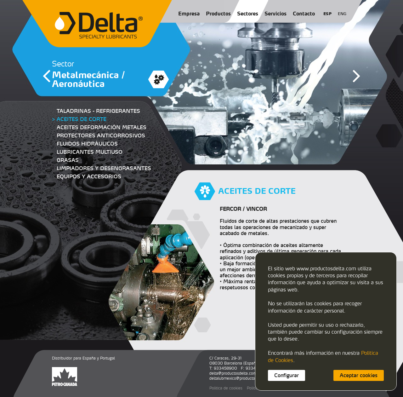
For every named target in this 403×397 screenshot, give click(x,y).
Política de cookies (225, 388)
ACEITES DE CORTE (81, 119)
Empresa (189, 13)
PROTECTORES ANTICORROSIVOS (101, 135)
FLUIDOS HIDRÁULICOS (87, 144)
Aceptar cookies (358, 375)
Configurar (286, 375)
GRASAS (68, 160)
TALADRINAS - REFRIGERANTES (98, 111)
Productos (218, 13)
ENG (342, 13)
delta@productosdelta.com (233, 373)
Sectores (247, 13)
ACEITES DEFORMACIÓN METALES (101, 127)
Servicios (275, 13)
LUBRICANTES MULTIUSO (89, 152)
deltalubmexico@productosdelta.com (242, 378)
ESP (327, 13)
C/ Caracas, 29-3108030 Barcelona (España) (234, 360)
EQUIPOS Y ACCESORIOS (89, 176)
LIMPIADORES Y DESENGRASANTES (104, 168)
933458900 (225, 368)
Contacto (304, 13)
